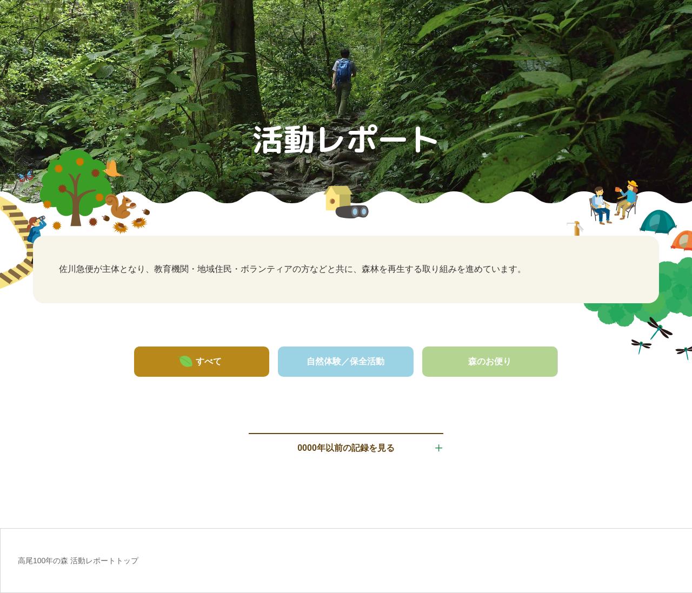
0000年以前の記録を (346, 448)
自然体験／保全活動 (345, 361)
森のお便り (489, 361)
